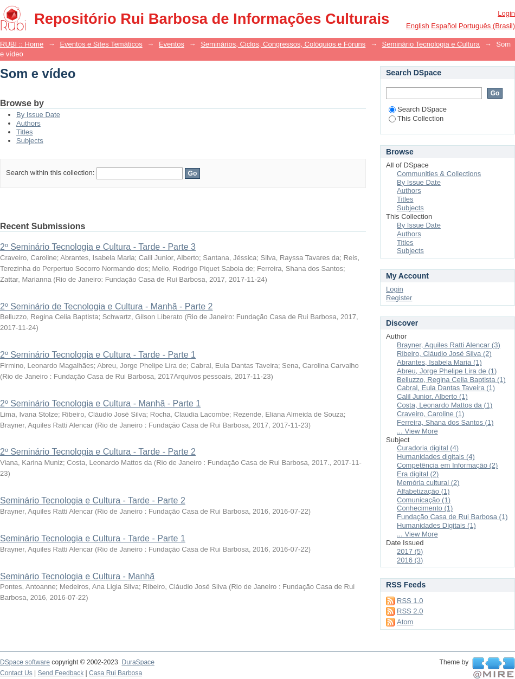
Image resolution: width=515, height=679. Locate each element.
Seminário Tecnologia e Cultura (431, 44)
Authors (28, 123)
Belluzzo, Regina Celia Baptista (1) (451, 380)
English (417, 26)
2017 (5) (410, 551)
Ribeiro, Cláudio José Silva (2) (444, 354)
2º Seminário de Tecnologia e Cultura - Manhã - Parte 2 (106, 306)
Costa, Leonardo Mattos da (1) (444, 405)
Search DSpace (418, 109)
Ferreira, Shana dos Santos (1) (445, 422)
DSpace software (25, 662)
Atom (405, 622)
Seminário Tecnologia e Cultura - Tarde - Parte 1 (92, 538)
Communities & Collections (439, 174)
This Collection (416, 118)
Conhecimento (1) (425, 508)
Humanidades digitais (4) (436, 456)
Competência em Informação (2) (447, 465)
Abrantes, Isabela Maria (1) (439, 362)
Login (506, 13)
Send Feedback (61, 673)
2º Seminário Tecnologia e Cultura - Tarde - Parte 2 (98, 451)
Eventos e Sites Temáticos (101, 44)
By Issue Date (38, 115)
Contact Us (16, 673)
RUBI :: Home (21, 44)
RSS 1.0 (410, 601)
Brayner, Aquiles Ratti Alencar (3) (448, 345)
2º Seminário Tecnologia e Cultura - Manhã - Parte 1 (100, 403)
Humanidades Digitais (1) (436, 525)
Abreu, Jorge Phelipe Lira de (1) (447, 371)
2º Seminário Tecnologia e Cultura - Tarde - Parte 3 (98, 246)
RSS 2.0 (410, 611)
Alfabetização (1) (423, 491)
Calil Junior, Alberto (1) (432, 396)
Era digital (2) (418, 474)
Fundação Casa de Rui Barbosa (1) (452, 517)
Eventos (171, 44)
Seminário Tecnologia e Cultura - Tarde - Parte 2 (92, 500)
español (443, 26)
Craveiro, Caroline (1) (430, 414)
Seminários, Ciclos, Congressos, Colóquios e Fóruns (283, 44)
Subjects (29, 141)
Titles (24, 132)
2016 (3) (410, 560)
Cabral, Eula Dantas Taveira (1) (446, 388)
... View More (417, 431)
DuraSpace (137, 662)
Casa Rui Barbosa (115, 673)
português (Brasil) (487, 26)
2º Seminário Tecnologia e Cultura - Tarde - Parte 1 (98, 354)
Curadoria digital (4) (428, 448)
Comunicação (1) (423, 500)
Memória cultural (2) (428, 482)
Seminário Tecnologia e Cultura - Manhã (77, 576)
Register (399, 298)
